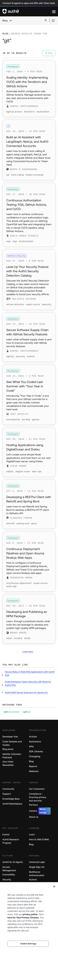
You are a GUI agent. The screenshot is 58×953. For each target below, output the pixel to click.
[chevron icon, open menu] (10, 20)
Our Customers (37, 789)
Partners (33, 805)
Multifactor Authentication (36, 874)
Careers (40, 811)
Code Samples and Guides (12, 743)
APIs (31, 746)
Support (6, 794)
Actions (33, 879)
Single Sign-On (37, 867)
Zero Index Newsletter (8, 763)
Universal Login (37, 862)
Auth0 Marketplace (12, 803)
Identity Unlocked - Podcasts (12, 756)
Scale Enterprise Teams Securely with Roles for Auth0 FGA (28, 683)
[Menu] (54, 11)
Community (8, 789)
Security (6, 879)
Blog (4, 20)
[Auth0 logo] (27, 11)
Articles (33, 736)
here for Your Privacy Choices (23, 917)
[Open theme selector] (53, 20)
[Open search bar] (45, 20)
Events (5, 834)
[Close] (54, 886)
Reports (33, 766)
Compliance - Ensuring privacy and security (37, 797)
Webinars (34, 771)
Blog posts (7, 749)
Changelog (34, 756)
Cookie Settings (28, 943)
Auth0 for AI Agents (12, 862)
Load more (29, 651)
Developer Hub (10, 736)
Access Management (9, 869)
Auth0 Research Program (10, 841)
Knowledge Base (11, 799)
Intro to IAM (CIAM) (39, 839)
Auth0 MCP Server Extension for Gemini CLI (26, 692)
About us (33, 817)
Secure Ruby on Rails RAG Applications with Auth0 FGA (30, 673)
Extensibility (8, 874)
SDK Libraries (36, 751)
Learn (32, 834)
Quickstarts (35, 741)
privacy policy (30, 914)
